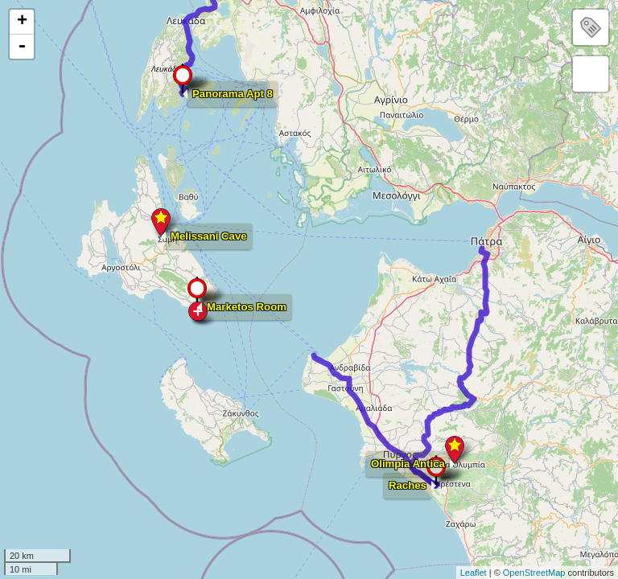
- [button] (21, 47)
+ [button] (22, 22)
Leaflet (473, 572)
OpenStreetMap (534, 572)
